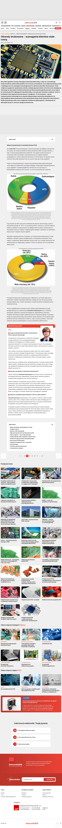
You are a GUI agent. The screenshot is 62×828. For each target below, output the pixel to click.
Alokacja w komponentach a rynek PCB (20, 442)
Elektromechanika (30, 25)
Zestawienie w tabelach (16, 448)
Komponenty (17, 25)
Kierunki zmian (14, 444)
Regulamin (24, 793)
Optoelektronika (55, 25)
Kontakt (3, 793)
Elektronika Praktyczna (48, 796)
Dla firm (58, 28)
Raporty (27, 28)
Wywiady (33, 28)
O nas (2, 794)
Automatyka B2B (46, 793)
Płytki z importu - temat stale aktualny (20, 435)
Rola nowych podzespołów (17, 440)
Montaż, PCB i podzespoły (17, 431)
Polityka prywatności (26, 796)
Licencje (24, 794)
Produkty (13, 28)
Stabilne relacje (14, 429)
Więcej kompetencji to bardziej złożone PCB (22, 433)
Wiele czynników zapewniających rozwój (21, 427)
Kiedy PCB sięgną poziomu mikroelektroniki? (22, 438)
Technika (40, 28)
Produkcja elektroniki (5, 25)
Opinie (46, 28)
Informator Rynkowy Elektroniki (8, 796)
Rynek (2, 28)
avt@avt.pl (45, 808)
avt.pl (43, 809)
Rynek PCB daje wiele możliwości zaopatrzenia (22, 436)
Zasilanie (23, 25)
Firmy (7, 28)
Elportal (44, 794)
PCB (12, 25)
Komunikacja (38, 25)
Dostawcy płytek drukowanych (18, 446)
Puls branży (53, 28)
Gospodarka (20, 28)
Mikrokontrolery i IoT (46, 25)
